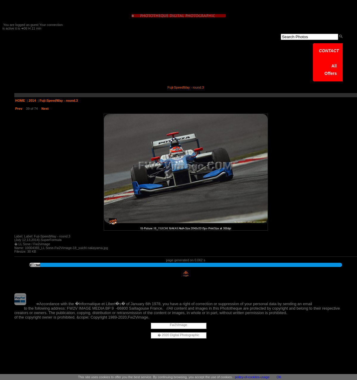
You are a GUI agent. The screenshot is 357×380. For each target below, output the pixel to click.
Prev (18, 108)
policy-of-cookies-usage (252, 377)
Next (45, 108)
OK (279, 377)
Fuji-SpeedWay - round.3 (59, 100)
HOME (20, 100)
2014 (32, 100)
